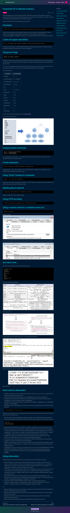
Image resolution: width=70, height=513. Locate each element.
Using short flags (59, 13)
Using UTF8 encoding (60, 25)
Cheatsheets (51, 2)
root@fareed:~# (9, 2)
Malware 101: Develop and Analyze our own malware (42, 504)
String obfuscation (60, 35)
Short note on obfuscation (61, 32)
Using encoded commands (61, 15)
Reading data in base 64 (61, 23)
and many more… (59, 30)
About (63, 2)
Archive (58, 2)
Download (58, 8)
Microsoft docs (28, 114)
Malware (5, 12)
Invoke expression (59, 18)
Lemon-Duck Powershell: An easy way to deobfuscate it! (15, 504)
